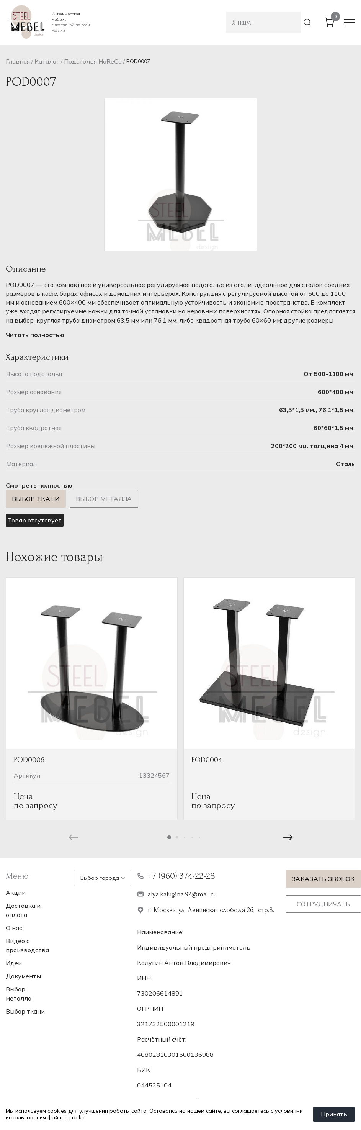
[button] (169, 837)
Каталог (46, 61)
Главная (18, 61)
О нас (14, 928)
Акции (16, 892)
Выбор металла (104, 499)
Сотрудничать (323, 904)
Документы (23, 976)
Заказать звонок (323, 879)
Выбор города (102, 878)
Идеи (14, 963)
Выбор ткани (36, 499)
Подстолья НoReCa (93, 61)
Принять (334, 1114)
